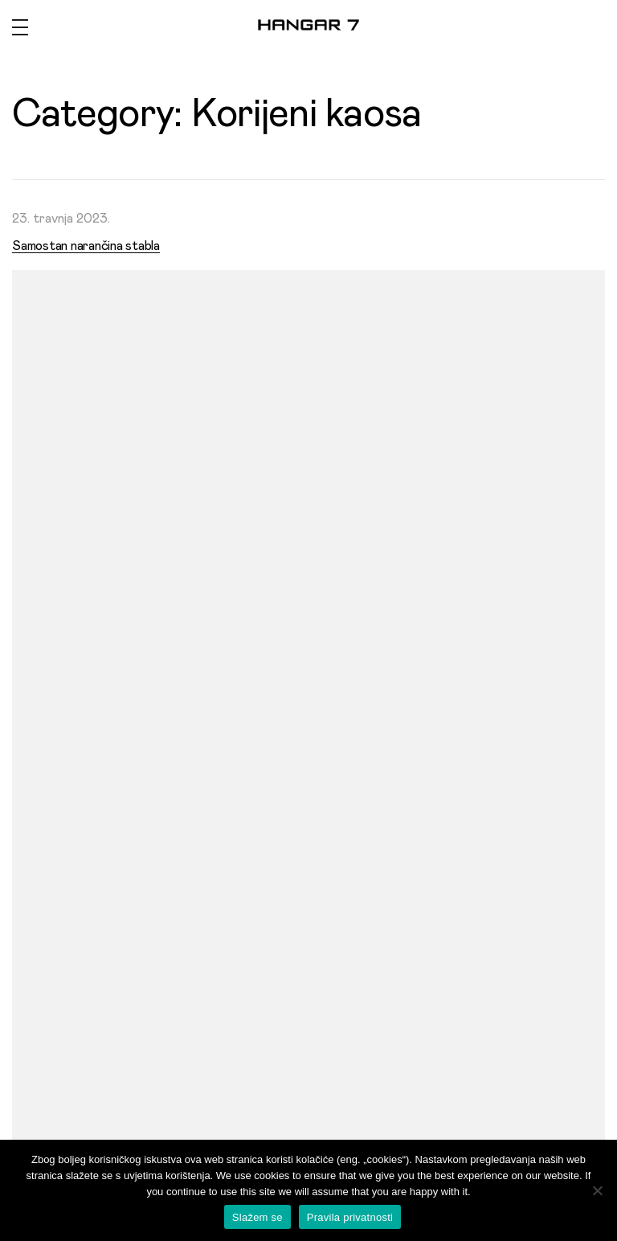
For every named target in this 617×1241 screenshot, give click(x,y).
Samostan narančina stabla (86, 246)
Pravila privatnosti (350, 1217)
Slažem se (257, 1217)
